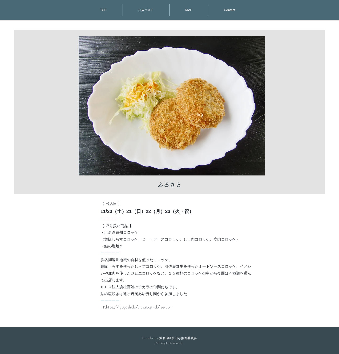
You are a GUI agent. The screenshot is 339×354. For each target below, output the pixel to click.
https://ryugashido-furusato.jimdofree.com (139, 307)
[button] (172, 105)
